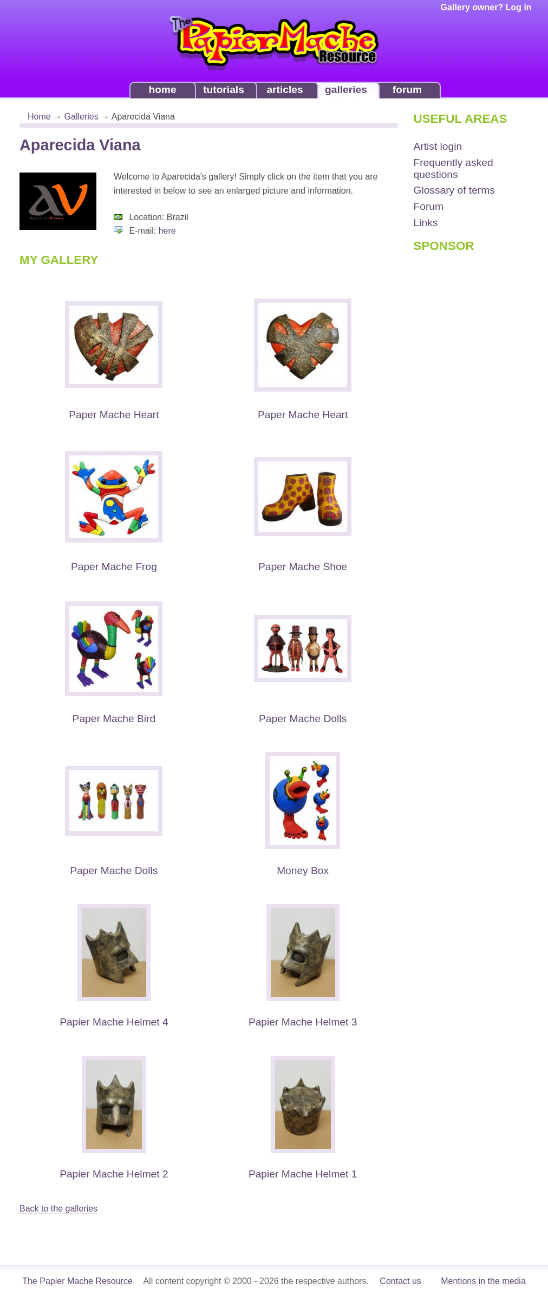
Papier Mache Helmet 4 (114, 1022)
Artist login (438, 146)
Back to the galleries (58, 1208)
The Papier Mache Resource (77, 1281)
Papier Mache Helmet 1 (303, 1174)
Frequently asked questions (453, 168)
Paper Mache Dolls (303, 718)
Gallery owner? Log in (486, 7)
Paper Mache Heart (114, 414)
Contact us (400, 1281)
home (162, 89)
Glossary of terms (454, 190)
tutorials (223, 89)
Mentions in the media (483, 1281)
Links (426, 222)
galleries (346, 89)
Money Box (303, 870)
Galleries (81, 116)
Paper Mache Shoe (302, 566)
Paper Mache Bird (114, 718)
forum (407, 89)
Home (39, 116)
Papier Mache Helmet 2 (114, 1174)
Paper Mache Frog (114, 566)
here (167, 230)
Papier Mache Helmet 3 (303, 1022)
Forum (428, 206)
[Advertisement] (457, 430)
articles (284, 89)
